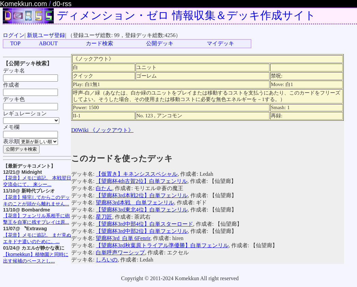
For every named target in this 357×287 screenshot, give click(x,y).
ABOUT (48, 43)
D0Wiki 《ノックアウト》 (102, 130)
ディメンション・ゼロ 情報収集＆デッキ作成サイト (186, 15)
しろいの (107, 260)
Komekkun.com (23, 3)
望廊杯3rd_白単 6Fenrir (123, 238)
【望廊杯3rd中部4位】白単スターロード (144, 224)
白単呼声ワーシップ (120, 252)
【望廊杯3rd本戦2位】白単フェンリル (141, 195)
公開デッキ (159, 43)
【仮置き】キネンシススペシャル (136, 174)
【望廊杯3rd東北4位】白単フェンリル (141, 210)
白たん (104, 188)
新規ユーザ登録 (46, 35)
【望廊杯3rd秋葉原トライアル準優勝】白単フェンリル (162, 245)
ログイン (14, 35)
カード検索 (99, 43)
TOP (15, 43)
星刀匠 (104, 217)
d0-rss (62, 3)
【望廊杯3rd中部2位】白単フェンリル (141, 231)
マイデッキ (220, 43)
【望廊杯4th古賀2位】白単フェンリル (141, 181)
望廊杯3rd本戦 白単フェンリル (135, 202)
